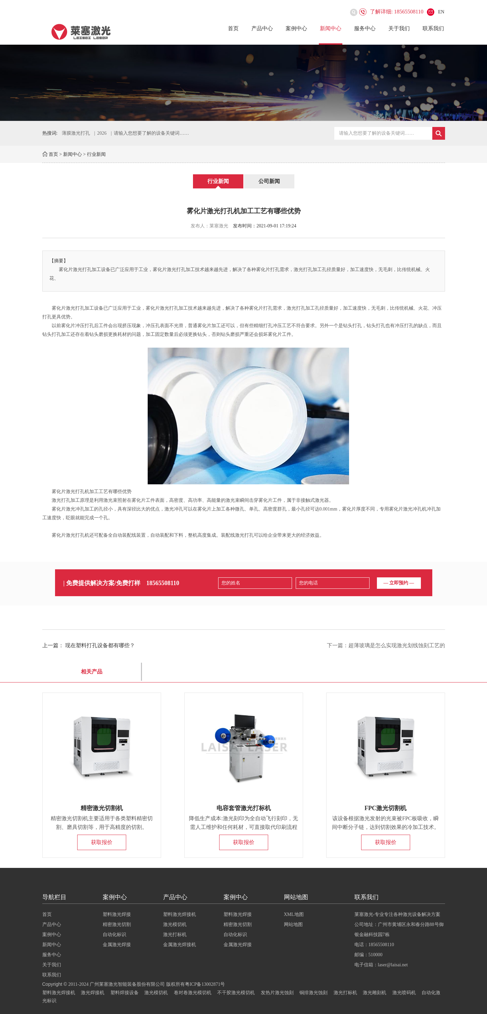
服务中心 (365, 28)
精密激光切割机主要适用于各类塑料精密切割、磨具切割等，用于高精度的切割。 (102, 822)
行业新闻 (96, 154)
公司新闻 (269, 181)
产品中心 (262, 28)
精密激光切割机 (102, 808)
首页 (233, 28)
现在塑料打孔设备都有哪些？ (100, 645)
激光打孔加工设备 (84, 308)
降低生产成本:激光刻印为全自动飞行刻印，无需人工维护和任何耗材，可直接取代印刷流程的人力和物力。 (243, 827)
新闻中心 (330, 28)
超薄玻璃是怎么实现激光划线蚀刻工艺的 (396, 645)
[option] (243, 83)
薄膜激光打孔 (76, 133)
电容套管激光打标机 (243, 808)
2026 (101, 133)
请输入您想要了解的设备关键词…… (151, 133)
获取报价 (101, 842)
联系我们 (433, 28)
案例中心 (296, 28)
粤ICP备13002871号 (205, 984)
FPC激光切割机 (385, 808)
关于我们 (399, 28)
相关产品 (91, 671)
